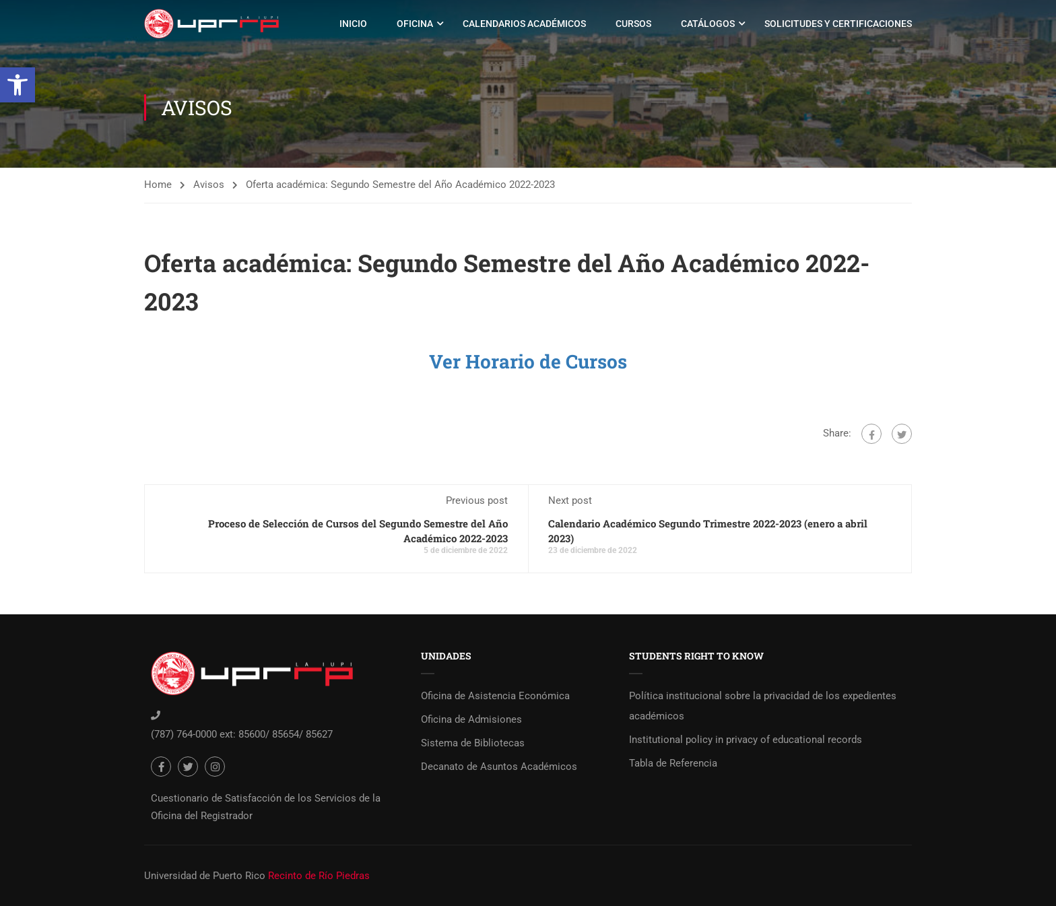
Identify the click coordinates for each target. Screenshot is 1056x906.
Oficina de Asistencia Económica (495, 696)
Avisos (208, 185)
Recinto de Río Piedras (319, 876)
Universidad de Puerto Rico (204, 876)
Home (158, 185)
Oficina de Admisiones (471, 719)
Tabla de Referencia (673, 763)
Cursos (633, 23)
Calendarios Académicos (524, 23)
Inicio (353, 23)
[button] (17, 84)
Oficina (415, 23)
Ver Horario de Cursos (528, 361)
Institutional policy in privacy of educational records (745, 740)
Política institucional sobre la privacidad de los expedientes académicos (762, 706)
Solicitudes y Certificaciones (838, 23)
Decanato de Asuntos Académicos (499, 767)
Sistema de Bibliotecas (473, 743)
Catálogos (708, 23)
